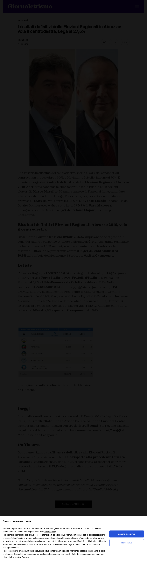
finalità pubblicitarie (87, 541)
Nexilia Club (126, 543)
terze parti (47, 535)
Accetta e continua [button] (126, 534)
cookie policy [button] (50, 531)
